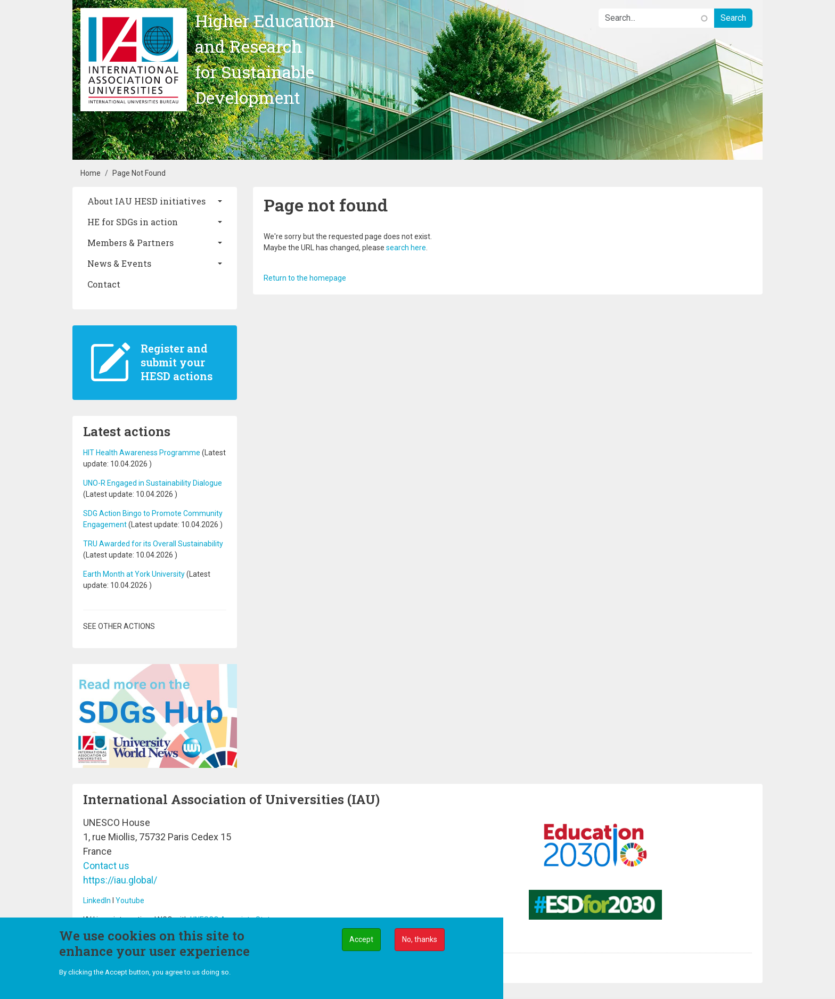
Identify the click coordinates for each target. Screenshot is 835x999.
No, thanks (419, 940)
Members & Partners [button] (130, 242)
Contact (103, 284)
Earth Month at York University (134, 574)
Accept (361, 940)
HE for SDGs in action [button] (132, 221)
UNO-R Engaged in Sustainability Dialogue (152, 483)
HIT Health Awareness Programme (141, 452)
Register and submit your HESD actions (176, 362)
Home (90, 173)
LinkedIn (97, 900)
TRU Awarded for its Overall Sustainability (153, 543)
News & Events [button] (119, 263)
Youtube (130, 900)
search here (406, 247)
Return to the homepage (305, 278)
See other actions (119, 626)
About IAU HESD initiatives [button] (146, 201)
